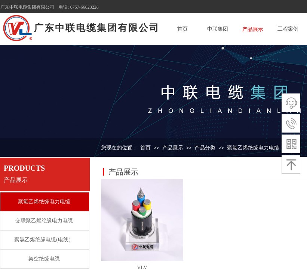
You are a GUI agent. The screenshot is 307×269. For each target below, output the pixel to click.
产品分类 (204, 148)
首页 (182, 29)
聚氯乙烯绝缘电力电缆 (253, 148)
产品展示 (252, 29)
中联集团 (217, 29)
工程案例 (287, 29)
